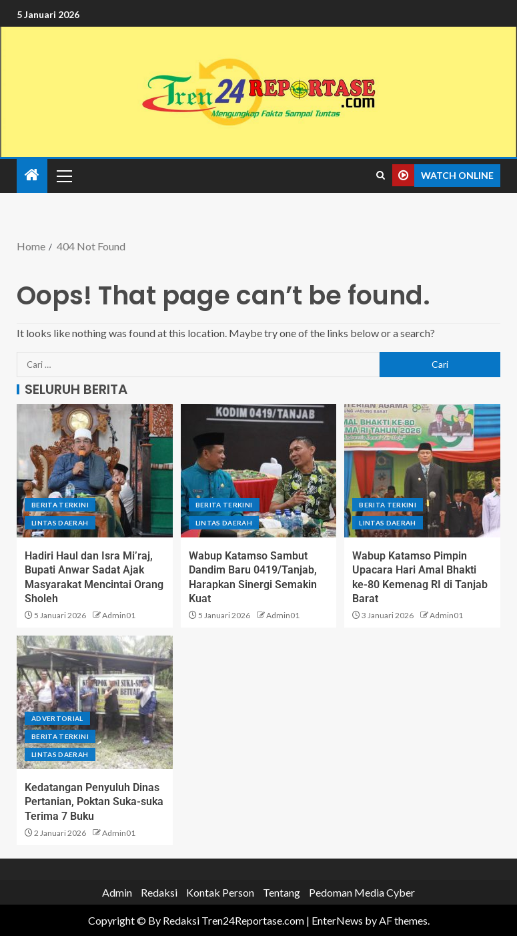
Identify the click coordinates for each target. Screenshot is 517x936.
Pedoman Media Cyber (362, 892)
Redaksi (159, 892)
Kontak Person (220, 892)
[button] (63, 175)
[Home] (32, 175)
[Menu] (63, 175)
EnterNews (337, 920)
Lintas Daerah (60, 523)
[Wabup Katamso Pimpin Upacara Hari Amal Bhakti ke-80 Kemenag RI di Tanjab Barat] (422, 470)
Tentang (281, 892)
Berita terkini (60, 505)
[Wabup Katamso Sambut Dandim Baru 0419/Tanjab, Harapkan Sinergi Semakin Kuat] (259, 470)
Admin (117, 892)
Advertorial (57, 718)
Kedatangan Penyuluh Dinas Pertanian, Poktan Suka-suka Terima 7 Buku (94, 802)
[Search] (380, 175)
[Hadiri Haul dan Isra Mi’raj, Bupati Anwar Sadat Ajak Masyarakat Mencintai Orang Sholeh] (95, 470)
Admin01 (118, 615)
